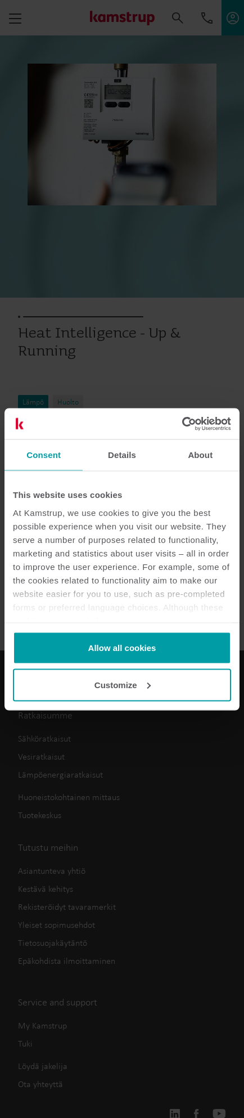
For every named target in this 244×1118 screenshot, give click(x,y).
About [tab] (200, 455)
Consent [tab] (43, 455)
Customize (122, 684)
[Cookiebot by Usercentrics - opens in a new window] (182, 423)
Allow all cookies (122, 648)
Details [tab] (122, 455)
